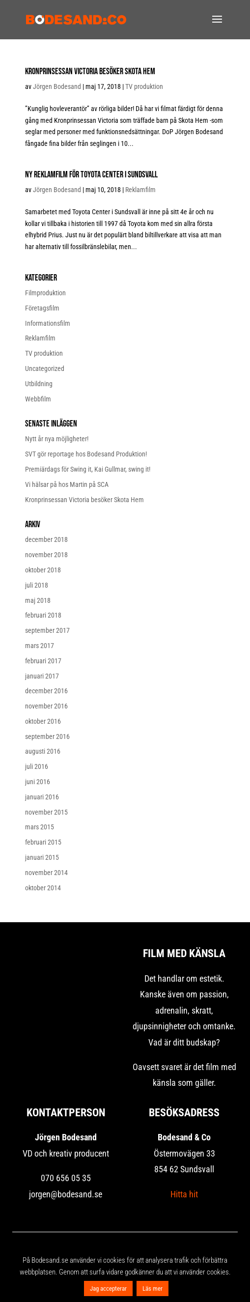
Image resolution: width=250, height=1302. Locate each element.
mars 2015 (39, 827)
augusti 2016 (42, 751)
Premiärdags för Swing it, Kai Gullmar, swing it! (87, 469)
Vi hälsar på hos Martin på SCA (67, 484)
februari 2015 (43, 842)
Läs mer (152, 1288)
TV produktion (144, 86)
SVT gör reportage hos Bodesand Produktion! (86, 454)
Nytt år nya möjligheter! (56, 439)
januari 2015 (42, 857)
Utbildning (39, 384)
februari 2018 (43, 615)
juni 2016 (37, 782)
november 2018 (46, 555)
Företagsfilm (42, 308)
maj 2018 (38, 600)
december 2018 (46, 539)
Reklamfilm (140, 190)
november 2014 (46, 873)
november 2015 (46, 812)
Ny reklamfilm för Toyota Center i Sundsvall (91, 175)
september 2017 (47, 630)
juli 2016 (36, 766)
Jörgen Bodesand (57, 86)
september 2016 (47, 736)
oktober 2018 (43, 570)
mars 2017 (39, 646)
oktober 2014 (43, 888)
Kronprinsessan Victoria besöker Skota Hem (90, 71)
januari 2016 (42, 797)
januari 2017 (42, 676)
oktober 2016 (43, 721)
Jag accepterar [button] (108, 1288)
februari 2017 (43, 661)
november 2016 (46, 706)
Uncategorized (44, 368)
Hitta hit (184, 1194)
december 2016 (46, 691)
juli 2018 (36, 585)
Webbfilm (38, 399)
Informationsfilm (47, 323)
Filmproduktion (45, 293)
